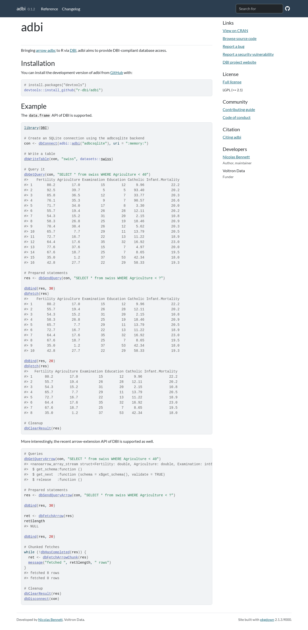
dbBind (30, 289)
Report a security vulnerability (248, 54)
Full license (232, 81)
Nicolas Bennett (236, 156)
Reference (49, 8)
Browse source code (239, 38)
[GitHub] (287, 8)
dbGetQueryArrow (39, 459)
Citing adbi (232, 137)
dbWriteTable (36, 159)
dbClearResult (37, 428)
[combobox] (259, 8)
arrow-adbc (46, 50)
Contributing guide (239, 109)
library (31, 128)
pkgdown (267, 619)
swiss (106, 159)
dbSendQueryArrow (55, 495)
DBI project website (239, 62)
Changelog (71, 8)
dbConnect (48, 144)
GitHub (116, 72)
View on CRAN (235, 30)
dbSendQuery (50, 278)
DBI (73, 50)
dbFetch (31, 294)
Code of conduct (237, 117)
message (35, 563)
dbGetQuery (34, 175)
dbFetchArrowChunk (60, 557)
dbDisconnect (36, 599)
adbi (21, 8)
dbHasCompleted (55, 552)
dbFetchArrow (51, 516)
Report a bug (233, 46)
